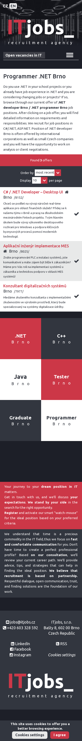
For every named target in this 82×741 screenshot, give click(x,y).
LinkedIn (22, 643)
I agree (60, 735)
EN (13, 6)
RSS (63, 643)
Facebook (22, 649)
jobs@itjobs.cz (22, 622)
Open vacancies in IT (23, 55)
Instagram (22, 655)
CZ (5, 6)
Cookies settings (29, 735)
